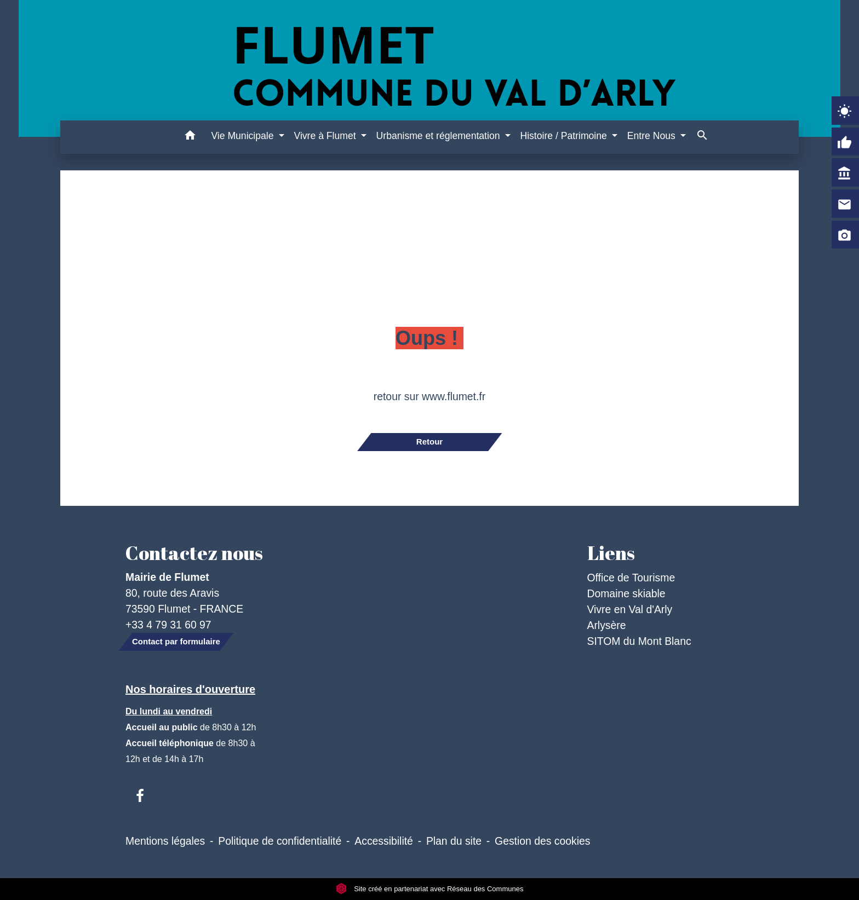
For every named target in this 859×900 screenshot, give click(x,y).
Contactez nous (194, 552)
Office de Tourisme (631, 578)
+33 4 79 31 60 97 (168, 625)
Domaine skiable (626, 593)
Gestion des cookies (542, 841)
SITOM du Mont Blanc (639, 641)
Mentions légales (165, 841)
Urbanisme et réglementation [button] (439, 135)
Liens (611, 552)
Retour (429, 441)
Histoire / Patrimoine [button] (564, 135)
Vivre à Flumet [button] (326, 135)
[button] (190, 137)
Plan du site (454, 841)
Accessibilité (383, 841)
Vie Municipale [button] (243, 135)
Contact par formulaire (176, 641)
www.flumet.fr (453, 396)
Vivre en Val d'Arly (630, 609)
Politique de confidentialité (279, 841)
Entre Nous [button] (652, 135)
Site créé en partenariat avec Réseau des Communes (430, 889)
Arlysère (606, 625)
